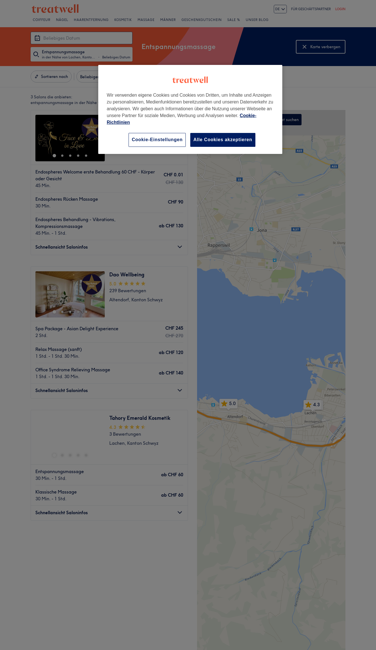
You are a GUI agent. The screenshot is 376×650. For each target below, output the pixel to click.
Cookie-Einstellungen (157, 139)
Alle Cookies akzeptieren (222, 139)
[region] (190, 109)
